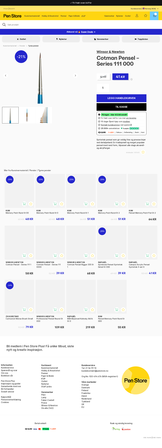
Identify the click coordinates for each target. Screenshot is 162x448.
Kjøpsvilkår (6, 397)
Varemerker (109, 16)
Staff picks (46, 386)
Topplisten (142, 39)
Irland (84, 396)
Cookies (5, 402)
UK (83, 404)
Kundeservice (136, 9)
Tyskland (86, 401)
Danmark (86, 387)
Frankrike (86, 393)
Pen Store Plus (8, 381)
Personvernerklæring (11, 399)
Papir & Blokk (74, 16)
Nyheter (119, 16)
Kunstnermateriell (32, 16)
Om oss (4, 373)
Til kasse (121, 106)
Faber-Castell (47, 400)
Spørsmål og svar (9, 370)
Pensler (22, 46)
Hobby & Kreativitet (50, 16)
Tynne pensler (33, 46)
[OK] (81, 24)
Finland (85, 390)
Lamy (43, 397)
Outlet (128, 16)
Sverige (85, 384)
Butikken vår (7, 375)
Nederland (86, 398)
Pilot (43, 395)
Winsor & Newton (111, 52)
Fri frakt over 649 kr (81, 3)
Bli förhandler (7, 389)
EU (83, 407)
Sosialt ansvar (7, 391)
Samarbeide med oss (11, 386)
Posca (44, 402)
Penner (64, 16)
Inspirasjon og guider (11, 383)
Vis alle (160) (47, 408)
